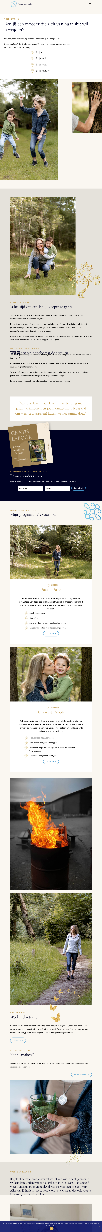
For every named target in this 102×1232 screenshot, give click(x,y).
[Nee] (99, 1226)
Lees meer (50, 634)
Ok (51, 1229)
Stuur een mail (80, 1074)
